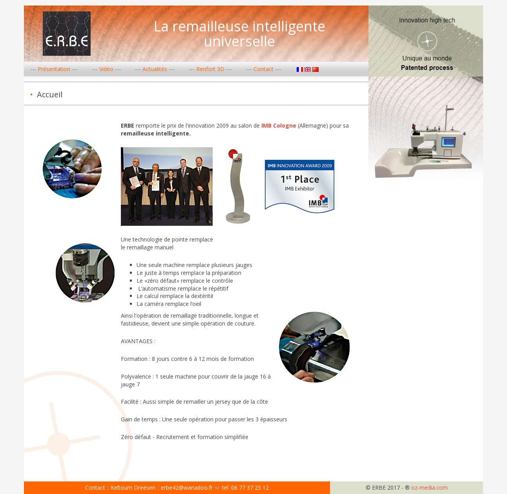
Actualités (154, 69)
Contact (264, 69)
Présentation (54, 69)
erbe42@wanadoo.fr (190, 487)
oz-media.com (429, 487)
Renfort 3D (210, 69)
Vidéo (106, 69)
